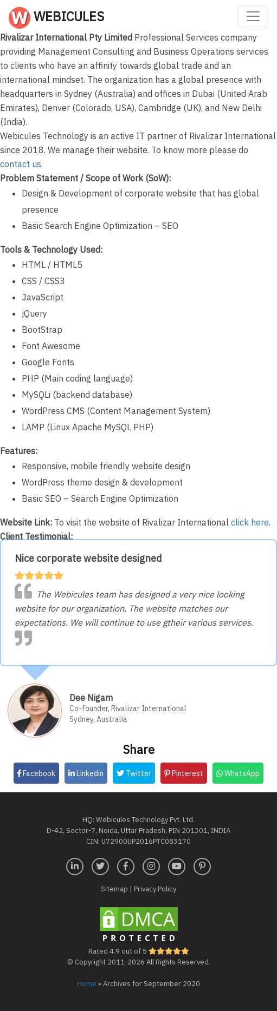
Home (86, 983)
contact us (20, 164)
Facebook (36, 773)
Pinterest (183, 773)
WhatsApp (238, 773)
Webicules (56, 18)
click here (250, 522)
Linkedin (86, 773)
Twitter (134, 773)
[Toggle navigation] (253, 16)
